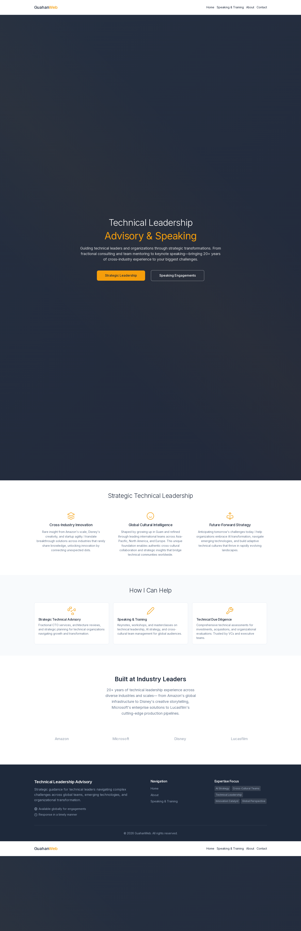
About (250, 7)
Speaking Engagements (177, 275)
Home (210, 7)
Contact (262, 7)
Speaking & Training (230, 7)
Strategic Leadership (121, 275)
